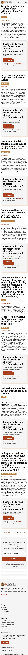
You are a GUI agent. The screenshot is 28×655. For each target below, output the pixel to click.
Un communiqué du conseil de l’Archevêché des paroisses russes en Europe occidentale (13, 145)
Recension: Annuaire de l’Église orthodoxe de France (14, 77)
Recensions (5, 83)
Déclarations (5, 152)
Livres (3, 221)
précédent (6, 532)
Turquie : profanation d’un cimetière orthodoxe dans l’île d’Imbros (12, 10)
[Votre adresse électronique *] (14, 553)
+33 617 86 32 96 (5, 620)
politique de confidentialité (11, 564)
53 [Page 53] (16, 532)
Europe (4, 17)
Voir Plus (5, 642)
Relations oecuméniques (9, 473)
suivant (6, 534)
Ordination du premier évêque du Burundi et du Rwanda (14, 391)
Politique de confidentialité (8, 652)
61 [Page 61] (25, 532)
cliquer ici (20, 63)
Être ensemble (5, 611)
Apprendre (4, 609)
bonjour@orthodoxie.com (8, 622)
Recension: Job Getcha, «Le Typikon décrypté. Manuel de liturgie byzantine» (13, 320)
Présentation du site (6, 650)
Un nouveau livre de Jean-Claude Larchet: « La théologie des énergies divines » (13, 214)
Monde (3, 396)
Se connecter (9, 60)
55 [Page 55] (20, 532)
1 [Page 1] (11, 532)
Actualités (3, 607)
